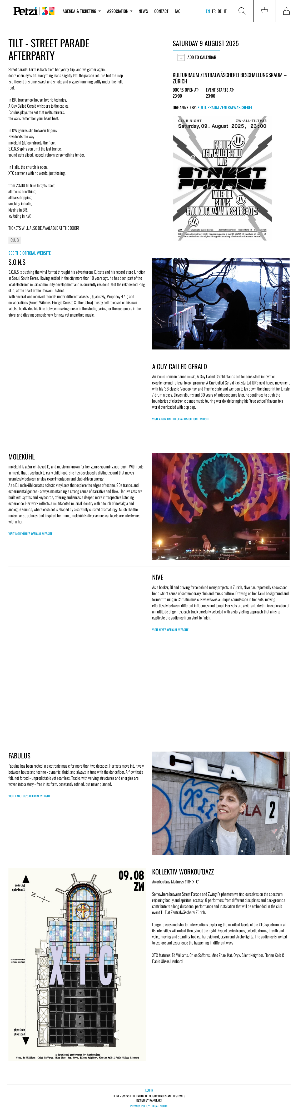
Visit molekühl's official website (30, 533)
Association (119, 11)
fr (214, 11)
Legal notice (160, 1106)
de (220, 11)
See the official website (29, 253)
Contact (161, 11)
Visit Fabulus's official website (29, 796)
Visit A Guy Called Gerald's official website (181, 419)
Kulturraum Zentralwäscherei (224, 107)
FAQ (178, 11)
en (208, 11)
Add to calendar (196, 57)
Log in (149, 1090)
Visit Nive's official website (170, 629)
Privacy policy (140, 1106)
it (225, 11)
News (143, 11)
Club (15, 240)
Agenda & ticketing (82, 11)
